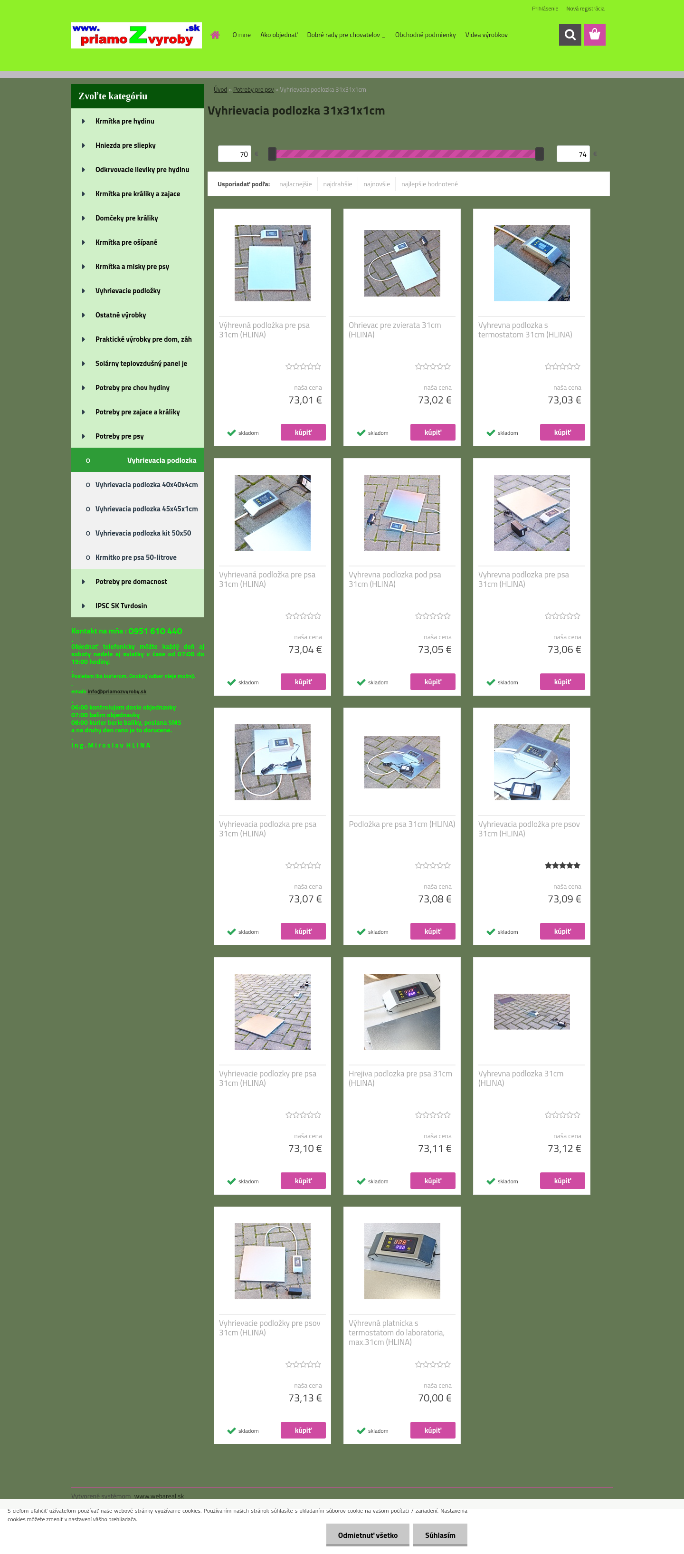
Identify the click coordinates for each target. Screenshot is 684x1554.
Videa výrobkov (487, 34)
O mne (242, 34)
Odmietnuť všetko (368, 1535)
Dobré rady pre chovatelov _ (346, 34)
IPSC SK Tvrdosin (121, 605)
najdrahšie (337, 184)
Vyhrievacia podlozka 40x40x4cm (146, 484)
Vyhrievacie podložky (128, 290)
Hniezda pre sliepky (125, 145)
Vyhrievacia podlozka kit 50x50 (143, 533)
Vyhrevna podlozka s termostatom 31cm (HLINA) (525, 329)
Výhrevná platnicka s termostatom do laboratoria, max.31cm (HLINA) (397, 1332)
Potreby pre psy (119, 436)
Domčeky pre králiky (126, 217)
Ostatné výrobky (120, 314)
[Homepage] (215, 35)
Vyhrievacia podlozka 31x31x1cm (162, 463)
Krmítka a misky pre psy (132, 266)
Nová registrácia (585, 8)
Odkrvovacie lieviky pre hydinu (142, 169)
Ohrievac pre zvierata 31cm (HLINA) (395, 329)
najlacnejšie (295, 184)
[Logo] (136, 35)
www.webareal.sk (159, 1496)
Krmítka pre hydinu (124, 120)
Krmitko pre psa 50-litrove (136, 557)
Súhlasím (440, 1535)
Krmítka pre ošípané (126, 242)
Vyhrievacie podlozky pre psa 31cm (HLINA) (267, 1078)
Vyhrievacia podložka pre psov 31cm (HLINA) (529, 828)
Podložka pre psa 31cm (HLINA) (402, 824)
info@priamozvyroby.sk (116, 691)
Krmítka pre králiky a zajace (137, 193)
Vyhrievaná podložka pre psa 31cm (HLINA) (267, 579)
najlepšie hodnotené (429, 184)
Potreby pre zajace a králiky (137, 411)
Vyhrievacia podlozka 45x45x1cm (146, 508)
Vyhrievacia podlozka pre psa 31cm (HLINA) (267, 828)
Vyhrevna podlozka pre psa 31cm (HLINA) (523, 579)
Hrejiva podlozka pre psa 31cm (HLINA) (400, 1078)
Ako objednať (278, 34)
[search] (570, 35)
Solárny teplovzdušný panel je (141, 363)
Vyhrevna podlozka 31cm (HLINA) (520, 1078)
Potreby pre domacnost (131, 581)
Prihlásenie (545, 8)
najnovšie (377, 184)
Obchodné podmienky (425, 34)
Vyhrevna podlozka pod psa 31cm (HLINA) (395, 579)
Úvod (220, 89)
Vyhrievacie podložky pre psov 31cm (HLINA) (270, 1327)
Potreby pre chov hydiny (132, 387)
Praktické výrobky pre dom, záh (143, 339)
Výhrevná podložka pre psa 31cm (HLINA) (264, 329)
